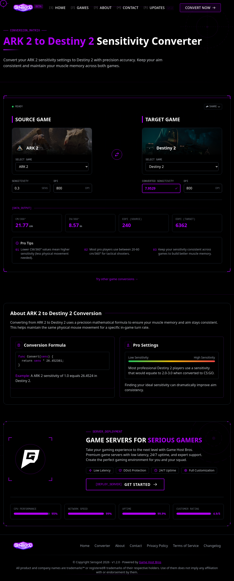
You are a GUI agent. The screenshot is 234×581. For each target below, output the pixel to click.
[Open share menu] (213, 106)
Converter (102, 545)
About (120, 545)
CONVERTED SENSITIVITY (158, 181)
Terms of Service (186, 545)
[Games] (80, 7)
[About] (103, 7)
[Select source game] (51, 166)
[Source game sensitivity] (31, 188)
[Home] (57, 7)
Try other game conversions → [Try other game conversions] (117, 279)
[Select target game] (182, 166)
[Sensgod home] (23, 8)
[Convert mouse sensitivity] (200, 7)
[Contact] (127, 7)
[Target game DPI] (203, 188)
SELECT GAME (23, 159)
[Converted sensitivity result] (161, 188)
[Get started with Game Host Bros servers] (125, 484)
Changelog (212, 545)
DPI (56, 181)
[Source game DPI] (73, 188)
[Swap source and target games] (117, 154)
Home (85, 545)
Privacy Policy (157, 545)
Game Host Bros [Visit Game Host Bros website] (150, 562)
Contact (136, 545)
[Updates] (158, 7)
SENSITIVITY (20, 181)
